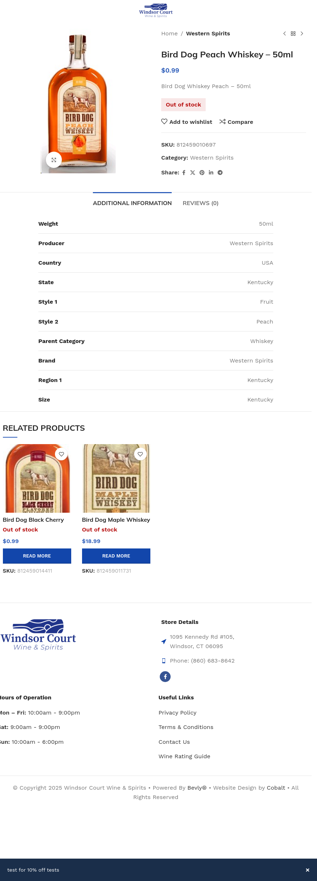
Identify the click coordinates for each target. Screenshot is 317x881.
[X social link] (192, 173)
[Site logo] (156, 10)
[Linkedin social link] (211, 173)
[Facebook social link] (183, 173)
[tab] (132, 202)
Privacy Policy (178, 712)
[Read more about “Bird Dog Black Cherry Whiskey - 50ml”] (37, 556)
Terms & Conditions (186, 727)
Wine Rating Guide (184, 756)
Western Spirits (208, 33)
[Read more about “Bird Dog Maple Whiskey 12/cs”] (116, 556)
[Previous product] (284, 34)
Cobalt (277, 787)
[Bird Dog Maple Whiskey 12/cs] (116, 478)
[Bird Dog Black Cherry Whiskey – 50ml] (37, 478)
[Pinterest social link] (202, 173)
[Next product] (301, 34)
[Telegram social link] (220, 173)
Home (169, 33)
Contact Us (174, 741)
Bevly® (197, 787)
